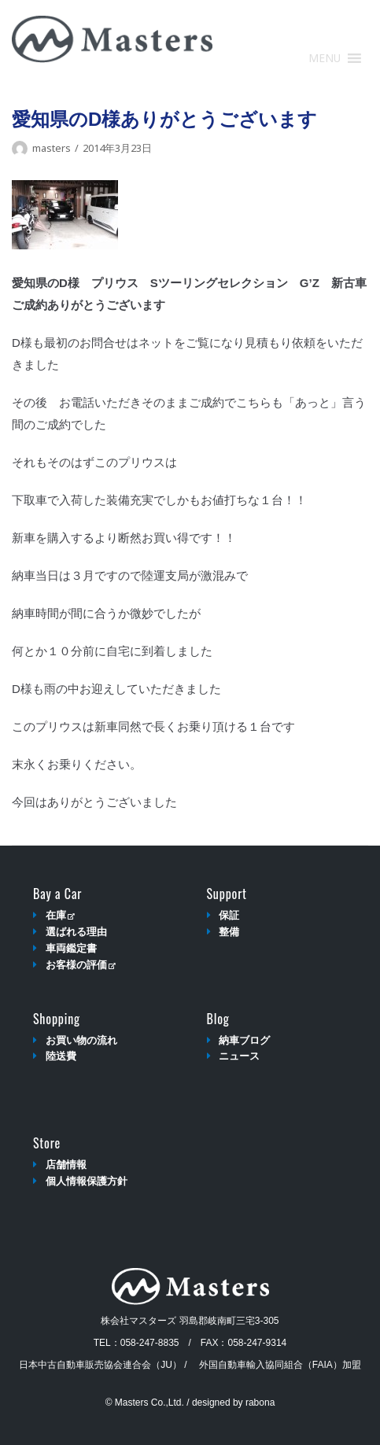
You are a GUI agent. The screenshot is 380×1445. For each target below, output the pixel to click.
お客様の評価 (81, 965)
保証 (229, 915)
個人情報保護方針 (86, 1181)
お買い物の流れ (81, 1040)
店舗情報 (66, 1164)
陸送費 (61, 1056)
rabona (260, 1402)
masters (51, 148)
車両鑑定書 (71, 948)
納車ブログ (244, 1040)
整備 (229, 932)
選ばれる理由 (76, 932)
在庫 (60, 915)
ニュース (239, 1056)
